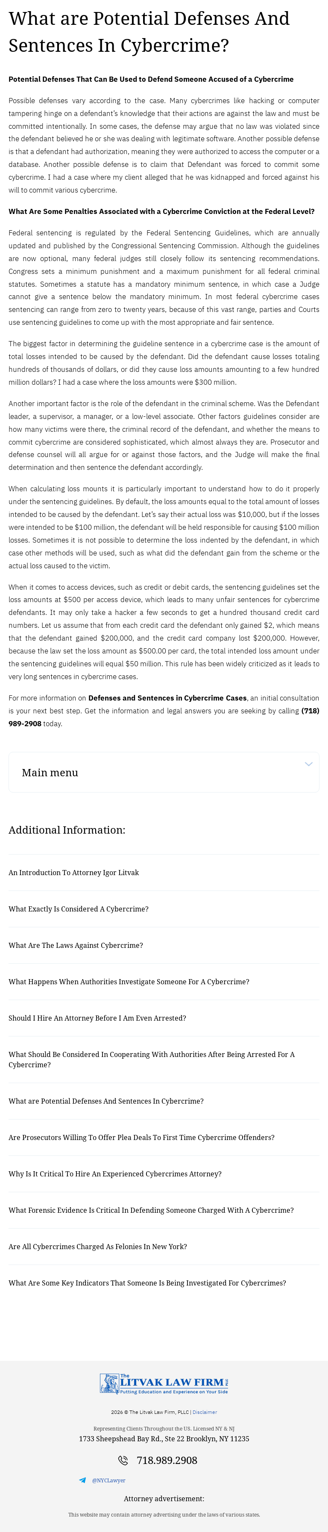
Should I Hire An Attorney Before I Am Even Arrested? (97, 1018)
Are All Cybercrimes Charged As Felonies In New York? (98, 1246)
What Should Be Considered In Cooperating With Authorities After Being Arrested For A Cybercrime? (152, 1059)
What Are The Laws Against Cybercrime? (76, 945)
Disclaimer (205, 1412)
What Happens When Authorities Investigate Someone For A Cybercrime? (129, 981)
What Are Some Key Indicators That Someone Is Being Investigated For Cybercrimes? (147, 1283)
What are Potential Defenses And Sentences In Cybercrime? (106, 1101)
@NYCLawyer (109, 1480)
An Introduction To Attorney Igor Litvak (74, 872)
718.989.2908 (167, 1460)
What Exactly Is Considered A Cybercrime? (79, 909)
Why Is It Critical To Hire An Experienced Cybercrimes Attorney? (115, 1174)
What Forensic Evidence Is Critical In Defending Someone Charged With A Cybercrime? (151, 1210)
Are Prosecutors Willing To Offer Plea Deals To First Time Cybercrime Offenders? (142, 1137)
